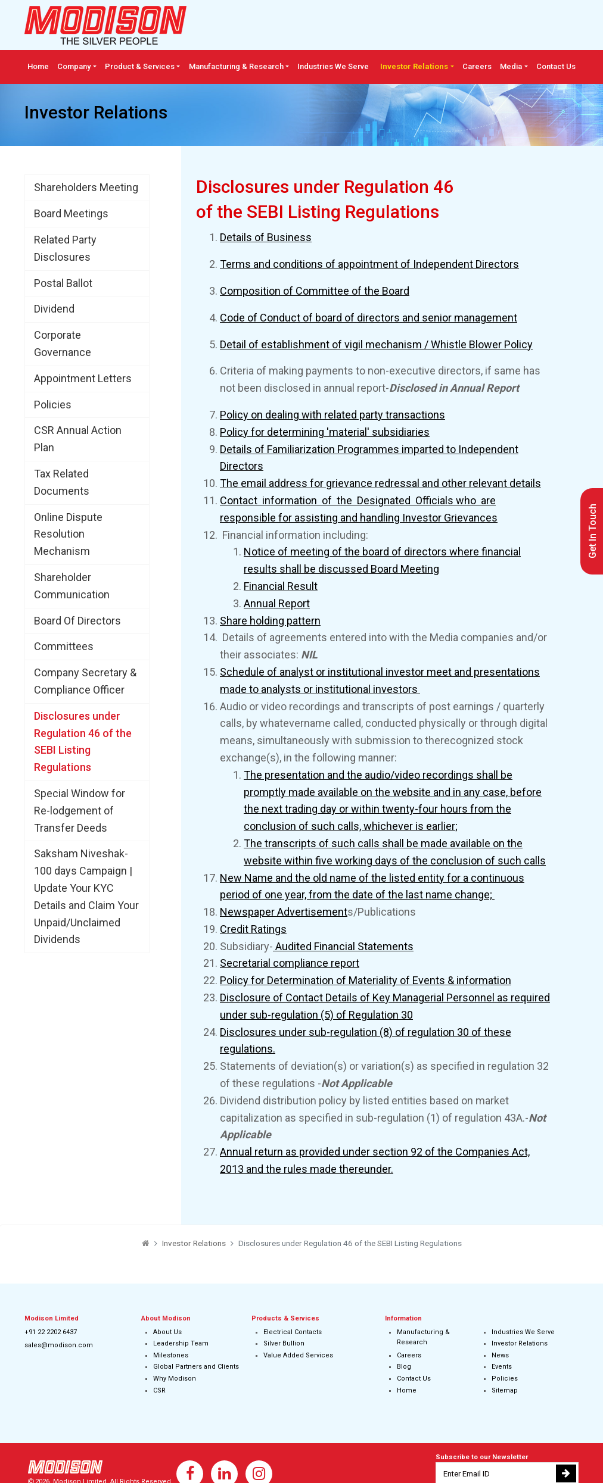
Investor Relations (520, 1343)
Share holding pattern (270, 620)
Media (511, 66)
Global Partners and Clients (196, 1366)
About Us (167, 1332)
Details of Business (266, 237)
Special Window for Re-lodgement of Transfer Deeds (79, 810)
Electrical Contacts (292, 1332)
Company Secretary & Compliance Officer (85, 681)
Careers (477, 66)
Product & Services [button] (140, 66)
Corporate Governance (62, 343)
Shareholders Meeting (86, 187)
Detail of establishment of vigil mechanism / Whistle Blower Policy (376, 344)
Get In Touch (592, 531)
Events (502, 1366)
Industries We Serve (333, 66)
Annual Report (277, 603)
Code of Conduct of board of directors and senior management (368, 317)
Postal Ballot (63, 283)
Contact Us (556, 66)
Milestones (170, 1355)
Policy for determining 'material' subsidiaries (325, 432)
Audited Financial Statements (343, 946)
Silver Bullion (283, 1343)
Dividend (54, 308)
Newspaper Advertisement (283, 912)
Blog (404, 1366)
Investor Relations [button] (414, 66)
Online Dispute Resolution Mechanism (68, 534)
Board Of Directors (77, 620)
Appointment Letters (83, 378)
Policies (53, 404)
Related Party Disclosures (65, 248)
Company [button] (74, 66)
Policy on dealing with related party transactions (332, 414)
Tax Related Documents (61, 482)
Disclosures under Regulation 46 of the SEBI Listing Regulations (83, 741)
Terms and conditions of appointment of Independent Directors (369, 264)
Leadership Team (181, 1343)
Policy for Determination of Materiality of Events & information (365, 980)
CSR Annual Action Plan (78, 439)
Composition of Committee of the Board (314, 291)
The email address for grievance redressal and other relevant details (380, 483)
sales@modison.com (58, 1345)
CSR (159, 1390)
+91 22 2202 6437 (50, 1332)
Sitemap (505, 1390)
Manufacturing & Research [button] (236, 66)
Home (38, 66)
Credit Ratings (253, 929)
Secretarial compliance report (289, 963)
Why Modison (174, 1378)
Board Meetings (71, 213)
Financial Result (281, 586)
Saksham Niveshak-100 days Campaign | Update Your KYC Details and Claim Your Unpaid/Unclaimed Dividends (86, 896)
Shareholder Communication (72, 586)
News (500, 1355)
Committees (64, 646)
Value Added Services (298, 1355)
